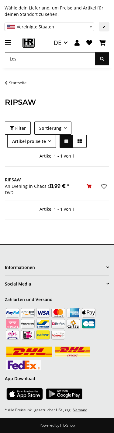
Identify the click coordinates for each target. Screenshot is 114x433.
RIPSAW (13, 180)
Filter (18, 128)
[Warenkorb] (102, 43)
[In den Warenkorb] (89, 186)
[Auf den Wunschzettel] (103, 186)
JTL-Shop (67, 425)
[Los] (50, 58)
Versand (80, 410)
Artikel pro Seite (29, 141)
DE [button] (57, 42)
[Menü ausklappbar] (8, 40)
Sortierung (50, 128)
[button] (77, 43)
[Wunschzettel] (89, 43)
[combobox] (49, 27)
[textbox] (49, 27)
